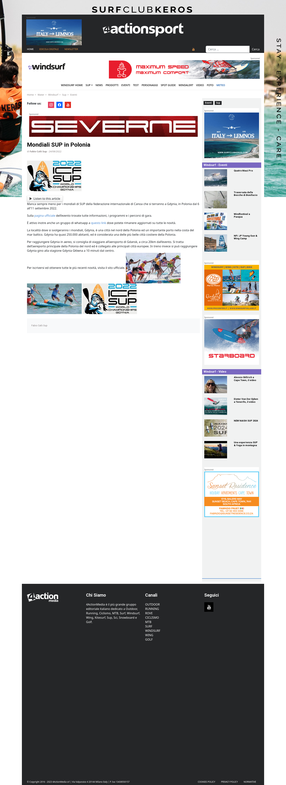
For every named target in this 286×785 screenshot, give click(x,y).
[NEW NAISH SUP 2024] (216, 428)
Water (41, 94)
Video (200, 85)
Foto (210, 85)
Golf (149, 639)
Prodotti (112, 85)
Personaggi (150, 85)
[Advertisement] (231, 554)
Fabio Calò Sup (38, 151)
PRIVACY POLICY (229, 781)
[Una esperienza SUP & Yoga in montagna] (216, 449)
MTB (148, 622)
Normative (250, 781)
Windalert (186, 85)
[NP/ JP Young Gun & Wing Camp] (216, 243)
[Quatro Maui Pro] (216, 178)
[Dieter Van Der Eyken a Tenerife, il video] (216, 406)
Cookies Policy (206, 781)
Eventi (125, 85)
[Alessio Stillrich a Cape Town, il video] (216, 384)
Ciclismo (152, 618)
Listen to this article (45, 199)
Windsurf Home (72, 85)
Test (136, 85)
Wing (149, 635)
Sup (88, 85)
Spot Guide (168, 85)
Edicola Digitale (49, 49)
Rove (149, 613)
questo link (98, 223)
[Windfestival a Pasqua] (216, 221)
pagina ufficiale (44, 216)
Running (152, 609)
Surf (148, 626)
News (99, 85)
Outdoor (152, 604)
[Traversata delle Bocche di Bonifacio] (216, 199)
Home (30, 49)
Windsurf (53, 94)
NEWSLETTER (71, 49)
